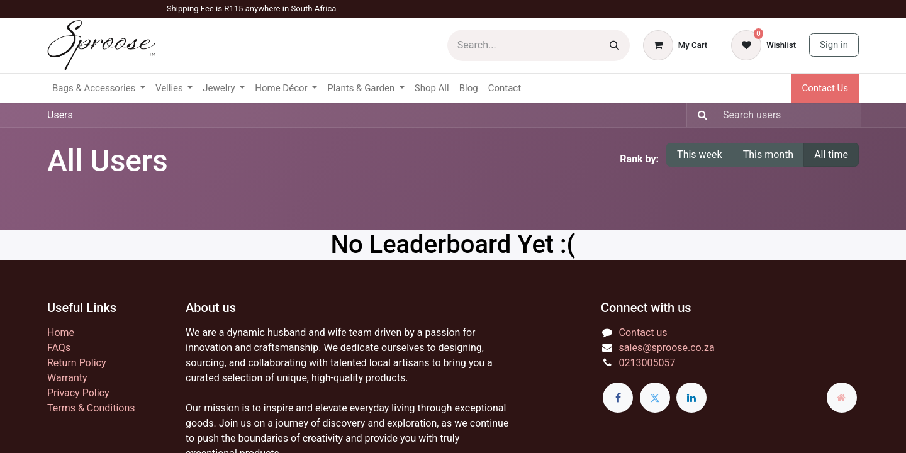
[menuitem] (432, 88)
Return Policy (76, 363)
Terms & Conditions (91, 408)
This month (768, 154)
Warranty (67, 378)
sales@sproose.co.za (667, 348)
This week (699, 154)
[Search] (614, 45)
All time (831, 154)
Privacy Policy (78, 393)
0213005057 (647, 363)
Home (60, 332)
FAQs (58, 348)
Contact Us (825, 88)
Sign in (834, 44)
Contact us (643, 332)
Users (60, 115)
